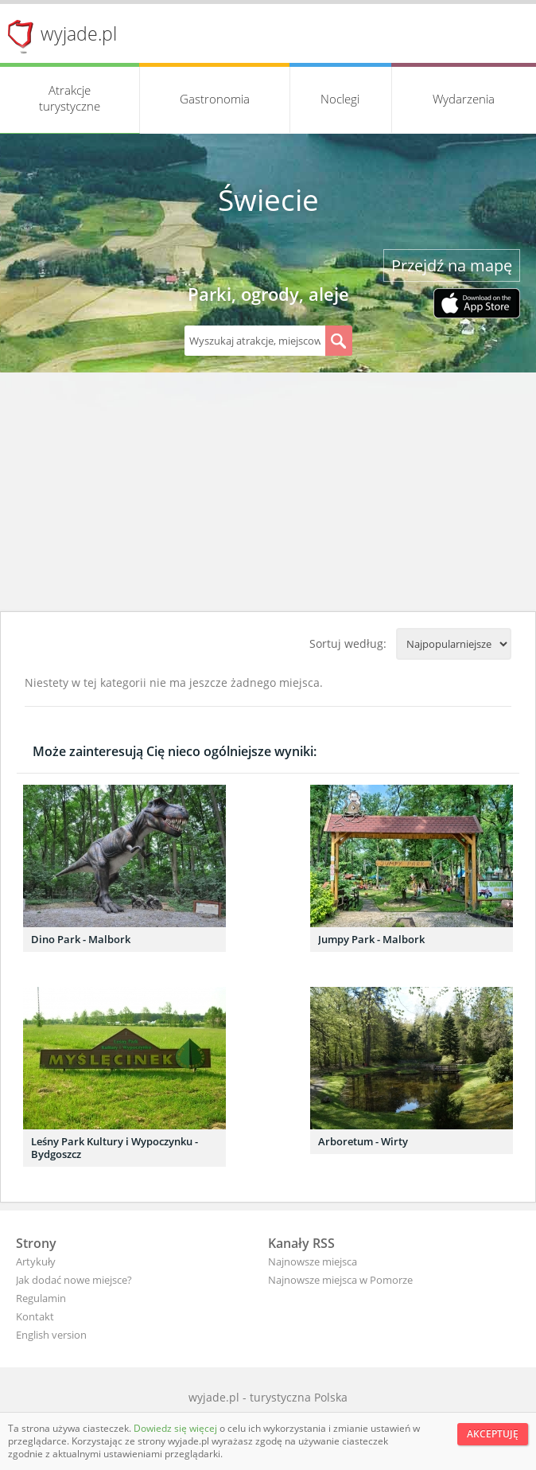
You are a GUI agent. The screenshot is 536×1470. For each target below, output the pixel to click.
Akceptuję (493, 1434)
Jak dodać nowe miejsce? (74, 1280)
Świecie (268, 200)
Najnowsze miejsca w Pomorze (340, 1280)
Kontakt (35, 1316)
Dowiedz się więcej (176, 1428)
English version (51, 1335)
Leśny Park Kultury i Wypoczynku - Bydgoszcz (114, 1147)
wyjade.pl (79, 33)
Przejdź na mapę (451, 265)
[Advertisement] (268, 491)
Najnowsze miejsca (312, 1261)
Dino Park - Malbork (80, 939)
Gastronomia (215, 99)
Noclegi (339, 99)
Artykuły (36, 1261)
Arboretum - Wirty (363, 1141)
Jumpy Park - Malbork (371, 939)
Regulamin (41, 1298)
